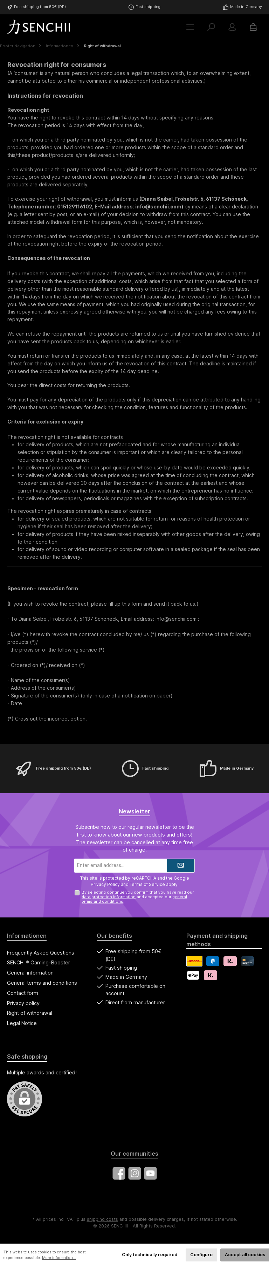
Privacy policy (23, 1003)
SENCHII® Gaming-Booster (38, 962)
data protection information (109, 896)
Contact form (22, 993)
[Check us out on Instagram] (135, 1173)
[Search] (211, 27)
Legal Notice (22, 1023)
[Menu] (190, 27)
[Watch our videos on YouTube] (150, 1173)
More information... (59, 1257)
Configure (201, 1254)
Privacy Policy (105, 884)
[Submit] (181, 866)
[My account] (232, 27)
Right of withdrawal (29, 1013)
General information (30, 973)
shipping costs (102, 1219)
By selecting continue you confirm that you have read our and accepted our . (138, 897)
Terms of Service (147, 884)
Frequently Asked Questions (40, 953)
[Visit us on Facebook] (119, 1173)
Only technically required (150, 1254)
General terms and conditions (42, 983)
